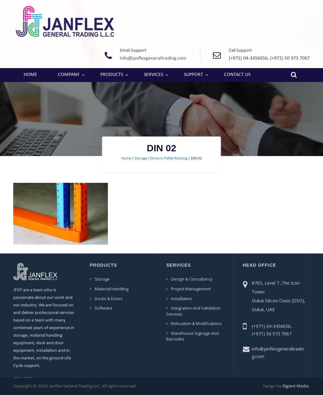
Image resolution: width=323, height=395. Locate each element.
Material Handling (111, 289)
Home (30, 74)
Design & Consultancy (192, 279)
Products (111, 74)
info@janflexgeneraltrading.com (153, 58)
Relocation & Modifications (196, 323)
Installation (181, 298)
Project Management (191, 289)
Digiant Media (295, 386)
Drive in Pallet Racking (168, 158)
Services (153, 74)
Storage (140, 158)
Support (193, 74)
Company (68, 74)
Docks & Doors (109, 298)
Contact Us (237, 74)
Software (103, 308)
